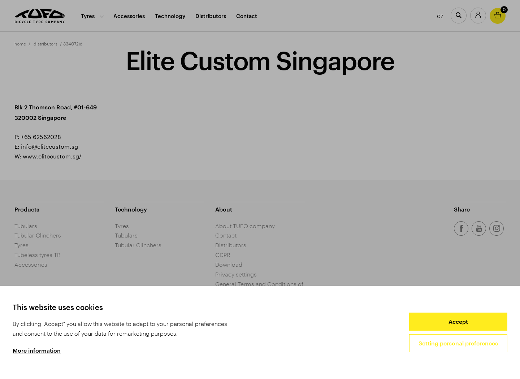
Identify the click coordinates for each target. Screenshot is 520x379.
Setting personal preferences (458, 343)
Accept (458, 321)
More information (37, 350)
